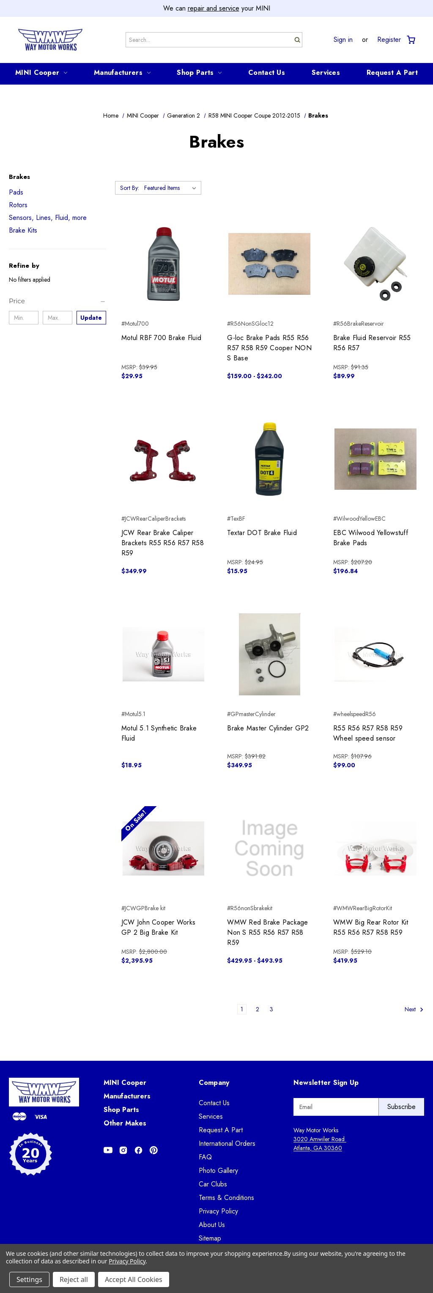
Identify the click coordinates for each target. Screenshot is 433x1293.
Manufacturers (122, 72)
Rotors (18, 205)
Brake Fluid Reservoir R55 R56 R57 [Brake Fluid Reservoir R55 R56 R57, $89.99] (372, 343)
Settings (29, 1279)
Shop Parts (199, 72)
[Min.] (23, 317)
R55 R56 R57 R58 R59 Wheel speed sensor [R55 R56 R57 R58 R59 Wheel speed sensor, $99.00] (368, 733)
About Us (212, 1225)
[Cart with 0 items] (410, 40)
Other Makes (125, 1123)
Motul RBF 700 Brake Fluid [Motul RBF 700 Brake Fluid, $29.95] (161, 338)
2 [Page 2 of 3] (257, 1009)
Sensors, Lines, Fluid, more (48, 217)
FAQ (205, 1157)
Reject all (74, 1279)
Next (414, 1009)
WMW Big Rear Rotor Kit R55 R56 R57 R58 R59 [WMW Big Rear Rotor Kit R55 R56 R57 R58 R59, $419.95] (370, 927)
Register (389, 39)
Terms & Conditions (226, 1197)
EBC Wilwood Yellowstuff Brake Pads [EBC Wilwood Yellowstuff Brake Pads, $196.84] (370, 538)
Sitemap (210, 1238)
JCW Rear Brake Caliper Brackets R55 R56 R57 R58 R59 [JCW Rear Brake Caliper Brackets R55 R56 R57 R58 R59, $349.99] (162, 543)
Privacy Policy (218, 1211)
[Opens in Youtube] (108, 1150)
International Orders (227, 1143)
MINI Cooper (41, 72)
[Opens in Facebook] (138, 1150)
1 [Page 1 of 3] (242, 1009)
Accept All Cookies (133, 1279)
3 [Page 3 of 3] (271, 1009)
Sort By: (129, 188)
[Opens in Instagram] (123, 1150)
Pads (16, 192)
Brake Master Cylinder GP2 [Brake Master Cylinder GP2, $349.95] (268, 728)
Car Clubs (213, 1184)
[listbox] (172, 187)
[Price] (57, 301)
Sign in (343, 39)
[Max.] (57, 317)
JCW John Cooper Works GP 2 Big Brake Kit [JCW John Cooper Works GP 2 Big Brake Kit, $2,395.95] (158, 927)
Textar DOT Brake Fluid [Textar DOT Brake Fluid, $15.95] (262, 533)
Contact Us (266, 72)
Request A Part (392, 72)
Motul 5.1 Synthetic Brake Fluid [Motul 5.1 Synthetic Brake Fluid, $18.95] (159, 733)
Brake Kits (23, 230)
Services (326, 72)
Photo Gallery (218, 1170)
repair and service (213, 8)
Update (91, 317)
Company (214, 1082)
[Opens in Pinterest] (153, 1150)
